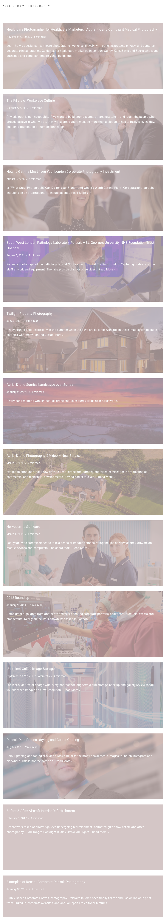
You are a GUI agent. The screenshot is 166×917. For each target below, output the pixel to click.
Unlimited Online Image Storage (31, 669)
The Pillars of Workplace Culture (31, 100)
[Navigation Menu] (159, 6)
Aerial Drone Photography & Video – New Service (44, 456)
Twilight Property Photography (30, 314)
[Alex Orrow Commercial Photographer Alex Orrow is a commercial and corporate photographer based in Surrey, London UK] (26, 6)
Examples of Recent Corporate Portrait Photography (46, 882)
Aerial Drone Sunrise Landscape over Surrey (40, 385)
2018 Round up (18, 598)
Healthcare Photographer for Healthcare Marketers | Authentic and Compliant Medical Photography (82, 29)
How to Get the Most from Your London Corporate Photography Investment (63, 171)
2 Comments (42, 676)
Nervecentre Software (23, 527)
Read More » (79, 193)
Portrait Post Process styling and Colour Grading (43, 740)
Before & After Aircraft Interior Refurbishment (41, 811)
